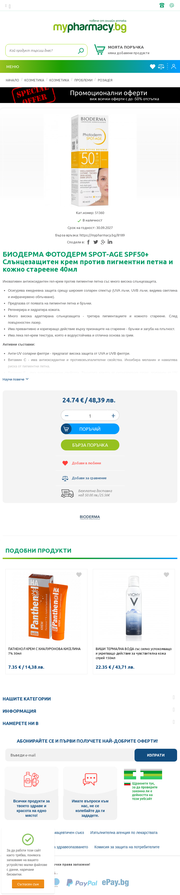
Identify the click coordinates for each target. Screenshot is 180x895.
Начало (12, 80)
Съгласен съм (28, 884)
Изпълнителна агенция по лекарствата (124, 832)
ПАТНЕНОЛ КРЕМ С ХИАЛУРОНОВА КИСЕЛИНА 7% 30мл (44, 651)
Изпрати (156, 755)
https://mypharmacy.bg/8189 (102, 235)
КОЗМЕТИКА (34, 80)
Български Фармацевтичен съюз (56, 832)
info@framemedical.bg (172, 5)
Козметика (59, 80)
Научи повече (16, 378)
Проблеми (83, 80)
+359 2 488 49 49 (162, 5)
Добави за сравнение (89, 478)
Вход (173, 66)
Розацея (105, 80)
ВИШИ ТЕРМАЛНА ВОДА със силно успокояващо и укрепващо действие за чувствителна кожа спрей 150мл (134, 653)
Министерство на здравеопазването (57, 847)
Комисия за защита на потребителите (127, 847)
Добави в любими (86, 463)
